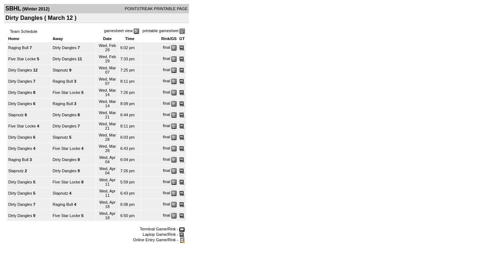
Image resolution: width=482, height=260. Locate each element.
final (166, 47)
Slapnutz (60, 70)
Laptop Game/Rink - (164, 234)
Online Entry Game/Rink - (159, 240)
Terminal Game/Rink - (162, 229)
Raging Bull (18, 48)
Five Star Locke (22, 59)
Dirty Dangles (65, 48)
